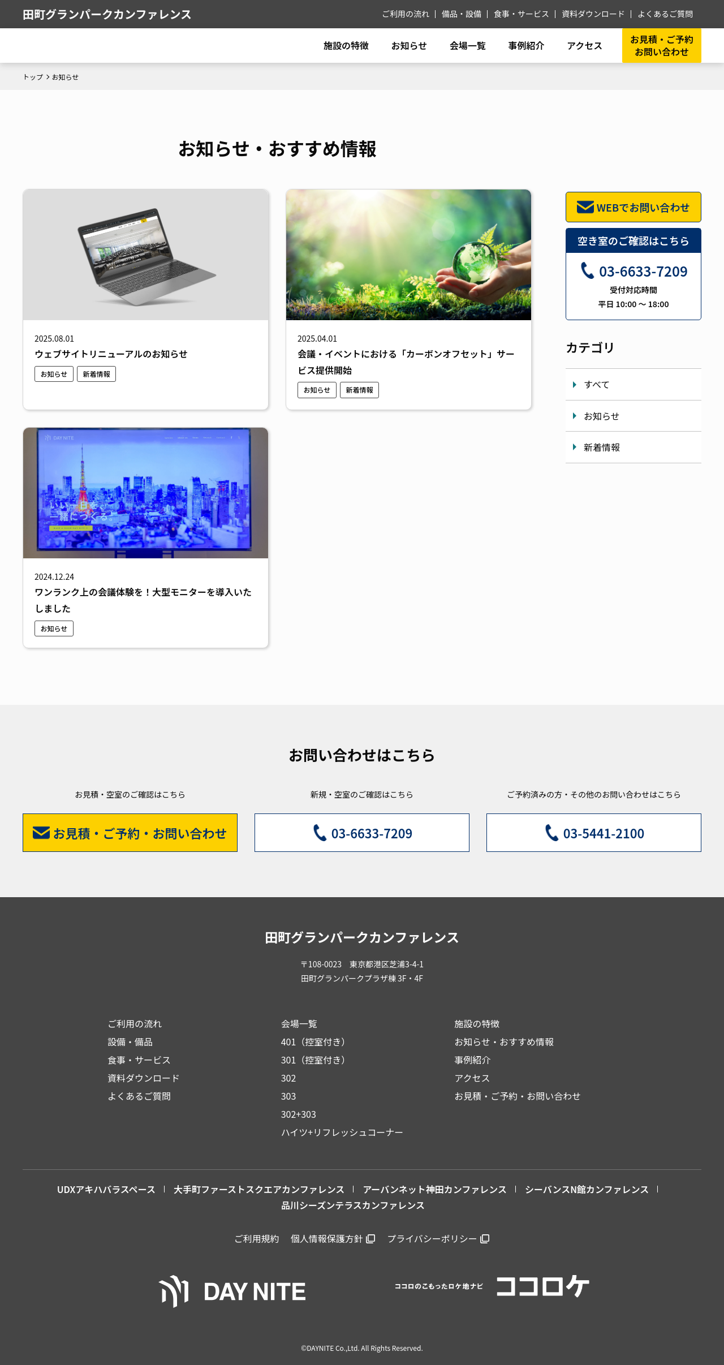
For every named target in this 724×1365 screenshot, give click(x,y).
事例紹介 (526, 45)
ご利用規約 (256, 1238)
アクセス (472, 1077)
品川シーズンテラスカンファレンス (353, 1205)
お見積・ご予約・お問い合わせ (517, 1096)
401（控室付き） (316, 1041)
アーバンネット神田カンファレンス (435, 1189)
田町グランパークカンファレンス (107, 14)
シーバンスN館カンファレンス (587, 1189)
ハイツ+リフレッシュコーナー (342, 1132)
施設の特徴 (476, 1023)
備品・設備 (461, 13)
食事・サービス (521, 13)
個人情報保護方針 (327, 1238)
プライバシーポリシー (432, 1238)
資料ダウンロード (593, 13)
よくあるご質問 (665, 13)
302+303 (298, 1114)
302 (288, 1077)
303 (288, 1096)
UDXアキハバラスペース (106, 1189)
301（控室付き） (316, 1059)
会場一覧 (299, 1023)
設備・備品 (130, 1041)
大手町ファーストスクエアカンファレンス (259, 1189)
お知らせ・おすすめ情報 (504, 1041)
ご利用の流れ (405, 13)
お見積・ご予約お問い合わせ (661, 45)
